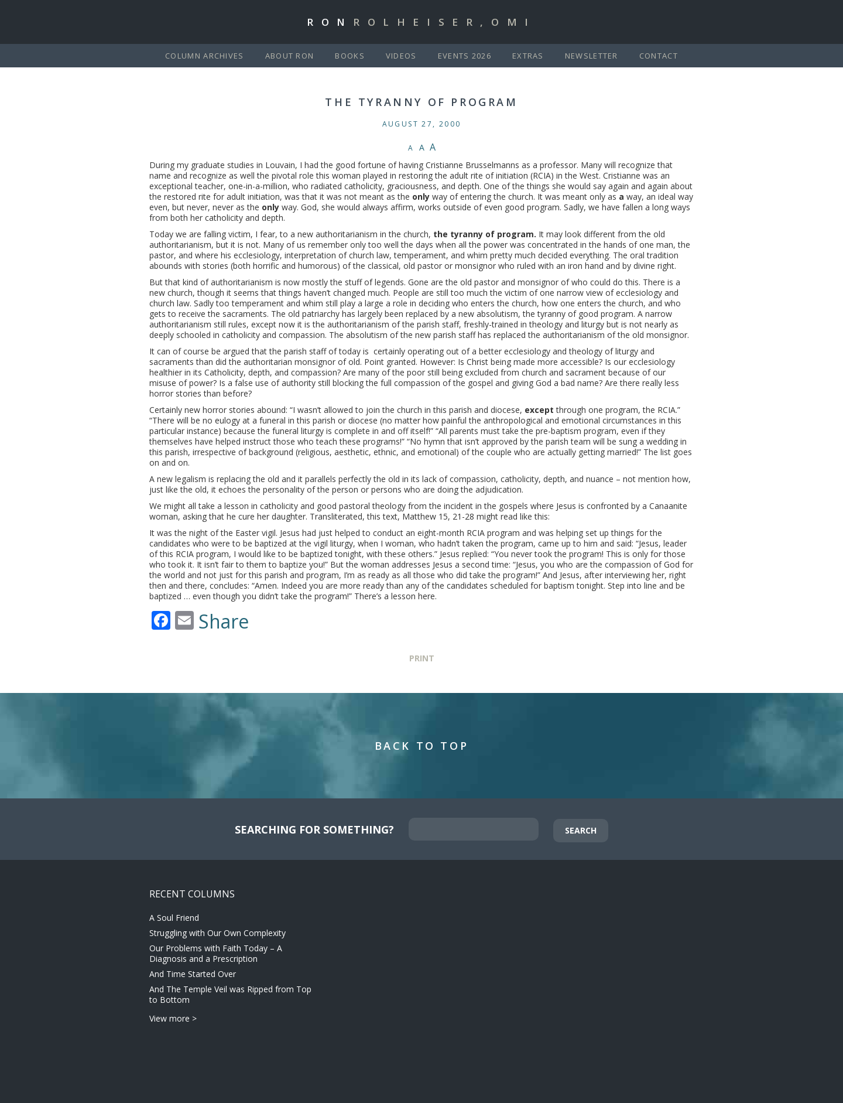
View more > (173, 1018)
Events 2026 (464, 55)
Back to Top (422, 746)
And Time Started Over (192, 973)
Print (421, 658)
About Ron (289, 55)
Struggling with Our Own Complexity (217, 932)
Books (350, 55)
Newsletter (591, 55)
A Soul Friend (174, 917)
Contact (658, 55)
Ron (421, 22)
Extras (528, 55)
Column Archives (204, 55)
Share (223, 621)
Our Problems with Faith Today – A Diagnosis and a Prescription (215, 953)
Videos (401, 55)
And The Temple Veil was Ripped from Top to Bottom (230, 994)
